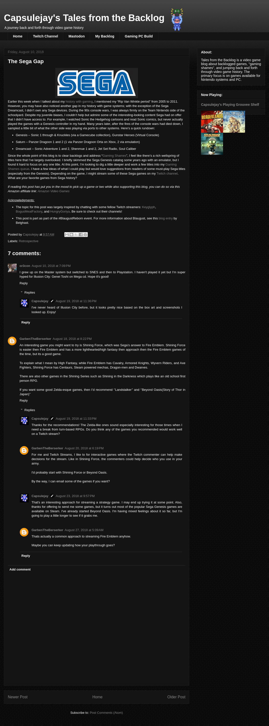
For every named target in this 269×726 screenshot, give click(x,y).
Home (17, 36)
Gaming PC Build (139, 36)
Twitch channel (167, 173)
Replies (29, 292)
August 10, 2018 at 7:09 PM (51, 266)
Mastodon (76, 36)
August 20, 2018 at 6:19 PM (84, 448)
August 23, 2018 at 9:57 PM (75, 496)
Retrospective (28, 241)
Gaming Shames (114, 155)
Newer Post (18, 697)
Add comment (20, 569)
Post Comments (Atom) (106, 712)
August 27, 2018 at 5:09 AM (84, 530)
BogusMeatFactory (29, 211)
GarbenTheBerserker (35, 339)
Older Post (176, 697)
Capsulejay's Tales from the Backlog (84, 18)
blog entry (166, 218)
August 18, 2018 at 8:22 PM (72, 339)
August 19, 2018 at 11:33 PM (76, 418)
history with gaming (79, 101)
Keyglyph (148, 207)
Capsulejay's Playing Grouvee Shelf (230, 105)
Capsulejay (40, 301)
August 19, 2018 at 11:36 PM (76, 301)
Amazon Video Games (54, 191)
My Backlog (104, 36)
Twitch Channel (45, 36)
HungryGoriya (60, 211)
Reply (24, 283)
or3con (25, 266)
